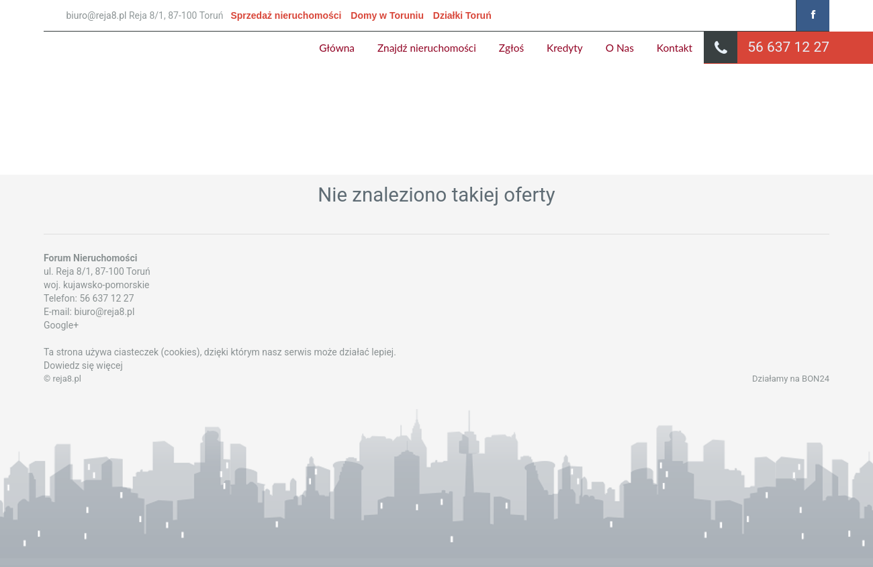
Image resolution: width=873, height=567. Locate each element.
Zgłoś (511, 48)
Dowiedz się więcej (83, 365)
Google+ (61, 325)
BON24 (815, 379)
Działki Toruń (462, 15)
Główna (337, 48)
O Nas (620, 48)
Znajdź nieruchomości (426, 48)
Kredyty (565, 48)
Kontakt (674, 48)
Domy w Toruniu (387, 15)
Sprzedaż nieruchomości (285, 15)
